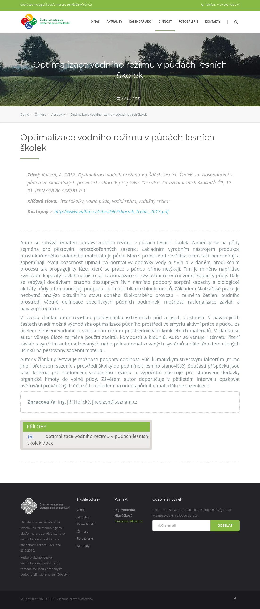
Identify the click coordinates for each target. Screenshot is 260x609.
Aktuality (114, 22)
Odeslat (225, 525)
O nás (95, 22)
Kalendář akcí (140, 22)
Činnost (165, 22)
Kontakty (212, 22)
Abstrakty (58, 114)
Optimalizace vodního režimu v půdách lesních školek (109, 114)
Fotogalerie (188, 22)
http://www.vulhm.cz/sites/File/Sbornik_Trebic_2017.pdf (111, 211)
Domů (24, 114)
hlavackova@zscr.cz (129, 521)
